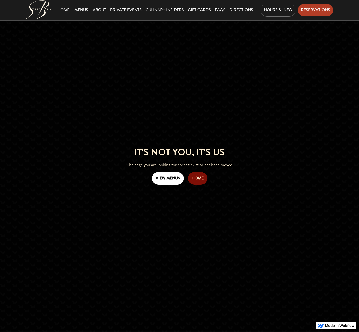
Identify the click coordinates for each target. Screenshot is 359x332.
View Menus (168, 178)
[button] (81, 10)
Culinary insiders (165, 10)
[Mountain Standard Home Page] (38, 9)
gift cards (199, 10)
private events (126, 10)
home (198, 178)
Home (63, 10)
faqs (220, 10)
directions (241, 10)
